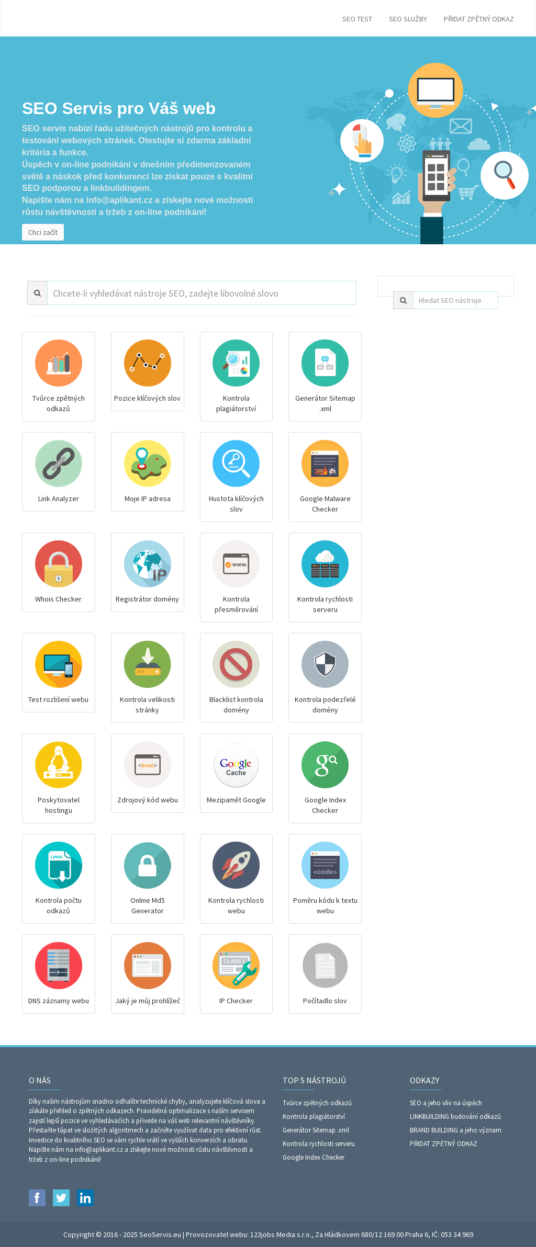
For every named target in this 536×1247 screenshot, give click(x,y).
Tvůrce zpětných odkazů (317, 1102)
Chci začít (43, 232)
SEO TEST (357, 19)
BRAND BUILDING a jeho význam (455, 1130)
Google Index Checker (313, 1157)
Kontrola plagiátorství (314, 1116)
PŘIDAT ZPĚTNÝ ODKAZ (479, 19)
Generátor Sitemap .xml (316, 1130)
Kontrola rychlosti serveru (319, 1143)
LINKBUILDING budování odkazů (455, 1116)
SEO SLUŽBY (408, 19)
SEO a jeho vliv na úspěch (446, 1102)
